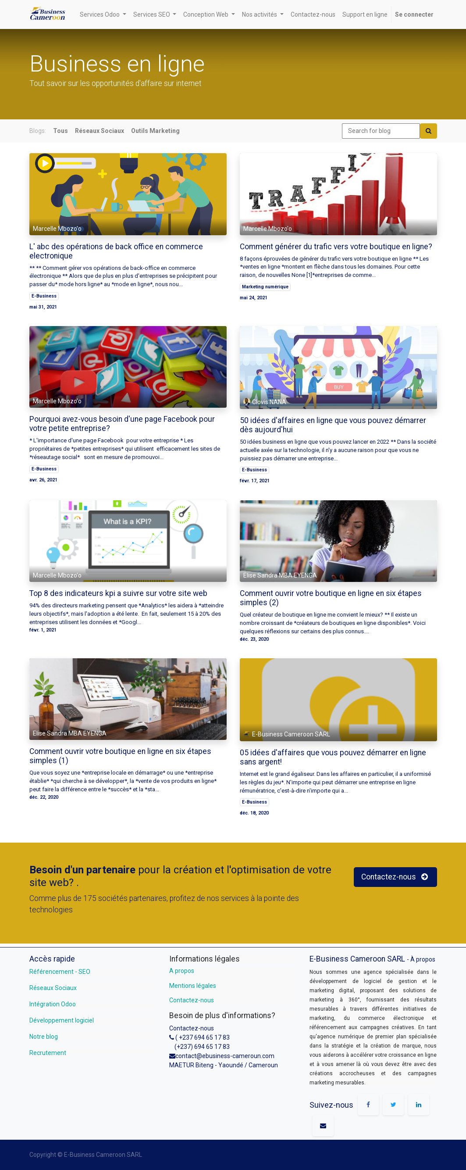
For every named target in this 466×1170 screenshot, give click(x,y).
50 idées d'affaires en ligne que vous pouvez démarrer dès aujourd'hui (333, 425)
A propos (181, 970)
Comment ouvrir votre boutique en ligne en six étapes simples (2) (331, 598)
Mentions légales (192, 985)
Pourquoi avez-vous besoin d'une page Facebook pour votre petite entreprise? (122, 424)
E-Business (44, 296)
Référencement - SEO (59, 971)
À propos (422, 959)
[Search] (428, 131)
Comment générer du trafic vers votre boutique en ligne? (336, 246)
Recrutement (47, 1052)
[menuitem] (313, 15)
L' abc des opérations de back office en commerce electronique (116, 251)
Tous (60, 130)
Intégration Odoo (52, 1004)
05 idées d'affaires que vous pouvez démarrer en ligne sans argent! (333, 757)
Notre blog (43, 1036)
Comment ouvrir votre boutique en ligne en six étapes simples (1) (120, 756)
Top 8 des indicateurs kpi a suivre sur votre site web (118, 593)
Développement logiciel (61, 1020)
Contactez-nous (191, 1000)
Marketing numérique (265, 287)
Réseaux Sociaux (53, 987)
